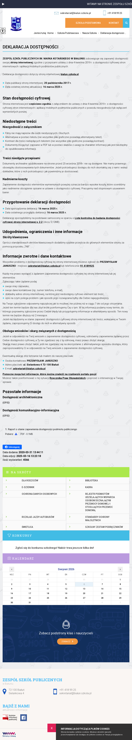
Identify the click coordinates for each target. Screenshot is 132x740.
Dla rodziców (30, 480)
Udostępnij (12, 447)
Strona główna (69, 23)
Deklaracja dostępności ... (111, 33)
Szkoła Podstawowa (88, 23)
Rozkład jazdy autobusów (38, 517)
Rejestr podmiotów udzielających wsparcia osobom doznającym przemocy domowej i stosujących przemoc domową (100, 502)
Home (50, 33)
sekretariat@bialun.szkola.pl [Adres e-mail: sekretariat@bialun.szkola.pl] (75, 693)
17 (30, 593)
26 (66, 598)
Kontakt (114, 23)
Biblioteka (91, 480)
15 (120, 589)
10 (30, 589)
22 (120, 593)
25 (48, 598)
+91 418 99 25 (112, 13)
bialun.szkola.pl (70, 74)
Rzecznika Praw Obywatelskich (68, 378)
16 (12, 593)
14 (102, 589)
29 (120, 598)
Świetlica (27, 527)
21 (102, 593)
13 (84, 589)
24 (30, 598)
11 (48, 589)
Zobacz (67, 641)
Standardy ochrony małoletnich (97, 519)
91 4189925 (87, 265)
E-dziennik (28, 487)
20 (84, 593)
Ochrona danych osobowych (39, 494)
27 (84, 598)
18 (48, 593)
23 (12, 598)
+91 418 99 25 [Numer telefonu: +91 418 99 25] (67, 689)
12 (66, 589)
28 (102, 598)
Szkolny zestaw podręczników (104, 527)
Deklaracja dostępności (30, 47)
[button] (3, 4)
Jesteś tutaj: (40, 33)
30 (12, 602)
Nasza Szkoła (88, 33)
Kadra (89, 487)
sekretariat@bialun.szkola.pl (72, 13)
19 (66, 593)
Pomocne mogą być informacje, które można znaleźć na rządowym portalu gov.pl (49, 374)
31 (30, 602)
